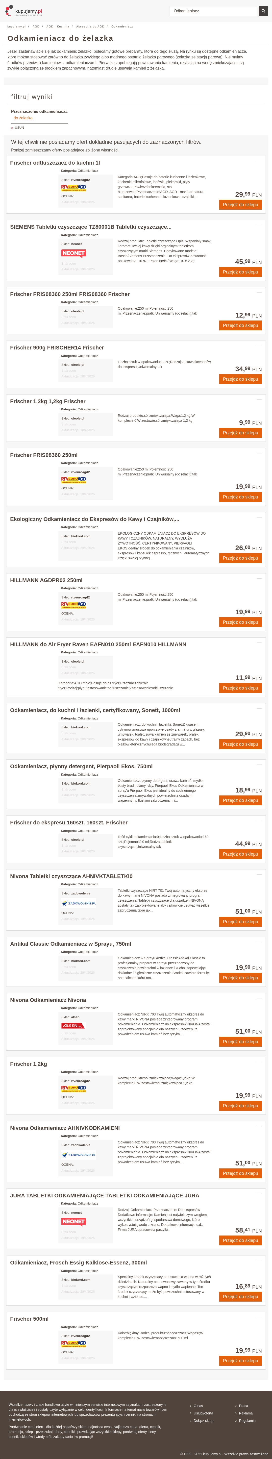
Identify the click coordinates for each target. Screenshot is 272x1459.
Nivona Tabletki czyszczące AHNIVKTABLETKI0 (71, 876)
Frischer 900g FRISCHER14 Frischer (57, 348)
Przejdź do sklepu (240, 204)
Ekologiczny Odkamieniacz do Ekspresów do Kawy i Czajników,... (94, 519)
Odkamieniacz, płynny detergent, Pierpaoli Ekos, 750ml (81, 766)
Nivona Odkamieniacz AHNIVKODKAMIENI (65, 1128)
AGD (36, 26)
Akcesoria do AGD (90, 26)
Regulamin (245, 1421)
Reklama (244, 1413)
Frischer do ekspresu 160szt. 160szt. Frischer (68, 822)
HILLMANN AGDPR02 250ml (46, 580)
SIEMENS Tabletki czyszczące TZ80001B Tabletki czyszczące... (91, 227)
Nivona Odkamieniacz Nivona (48, 1000)
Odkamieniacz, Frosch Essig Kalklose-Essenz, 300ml (78, 1263)
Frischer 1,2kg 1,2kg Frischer (48, 401)
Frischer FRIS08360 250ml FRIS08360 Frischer (70, 294)
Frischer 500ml (29, 1319)
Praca (241, 1406)
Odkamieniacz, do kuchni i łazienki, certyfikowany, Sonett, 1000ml (95, 710)
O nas (196, 1406)
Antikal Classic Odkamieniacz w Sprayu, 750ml (70, 944)
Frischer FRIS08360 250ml (44, 455)
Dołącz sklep (201, 1421)
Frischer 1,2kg (28, 1064)
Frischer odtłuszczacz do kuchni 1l (55, 163)
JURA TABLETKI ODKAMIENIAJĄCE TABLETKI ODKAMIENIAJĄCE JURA (104, 1195)
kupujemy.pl (16, 26)
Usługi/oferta (201, 1413)
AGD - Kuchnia (58, 26)
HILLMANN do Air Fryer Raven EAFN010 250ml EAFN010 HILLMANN (98, 644)
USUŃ (19, 127)
